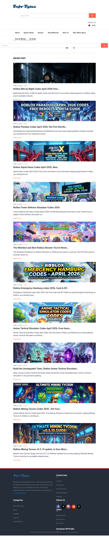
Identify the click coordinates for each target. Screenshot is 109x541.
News (17, 33)
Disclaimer (60, 490)
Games (40, 33)
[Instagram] (69, 512)
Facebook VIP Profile (65, 534)
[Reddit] (74, 512)
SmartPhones (53, 33)
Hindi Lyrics (60, 525)
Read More (17, 105)
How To (66, 33)
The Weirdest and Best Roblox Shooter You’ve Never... (41, 253)
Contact (59, 486)
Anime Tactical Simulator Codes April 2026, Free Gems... (42, 333)
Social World (20, 39)
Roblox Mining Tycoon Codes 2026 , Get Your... (37, 414)
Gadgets (16, 519)
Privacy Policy (61, 494)
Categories (18, 506)
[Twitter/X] (63, 512)
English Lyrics (61, 521)
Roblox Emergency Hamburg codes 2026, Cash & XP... (41, 293)
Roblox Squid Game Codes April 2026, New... (36, 172)
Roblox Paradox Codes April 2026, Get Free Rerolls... (40, 132)
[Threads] (79, 512)
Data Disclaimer (62, 498)
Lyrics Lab (59, 529)
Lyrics (58, 515)
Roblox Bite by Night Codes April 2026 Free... (36, 94)
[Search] (92, 15)
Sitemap (59, 502)
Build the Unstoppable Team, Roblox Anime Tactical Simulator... (46, 374)
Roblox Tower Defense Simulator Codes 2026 (36, 213)
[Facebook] (58, 512)
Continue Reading (19, 498)
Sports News (29, 33)
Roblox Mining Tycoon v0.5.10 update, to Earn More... (40, 454)
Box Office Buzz (79, 33)
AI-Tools (33, 39)
